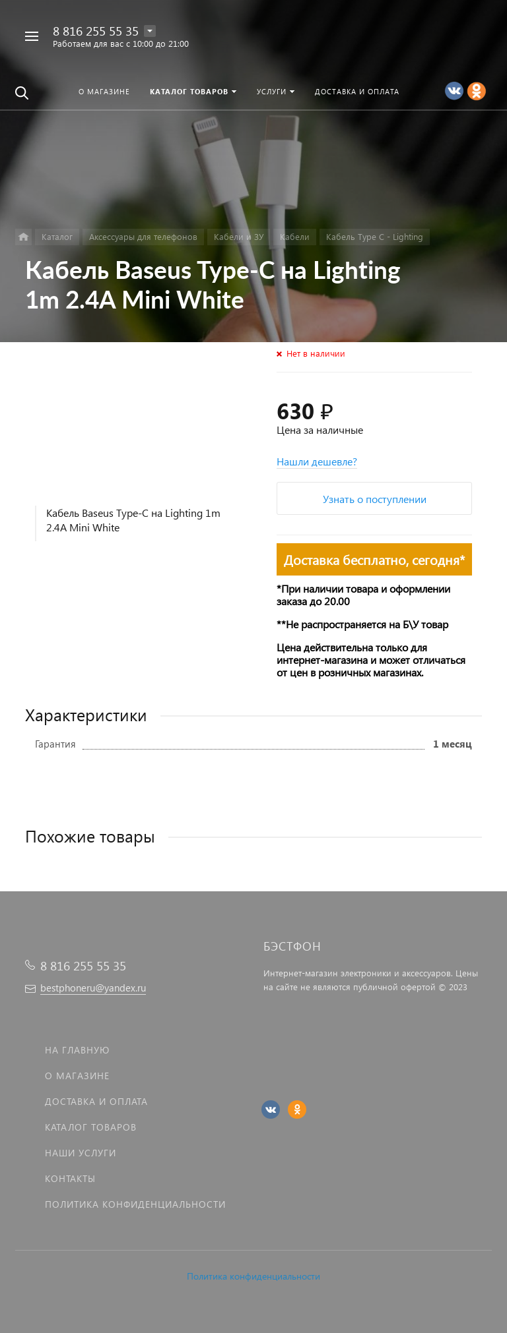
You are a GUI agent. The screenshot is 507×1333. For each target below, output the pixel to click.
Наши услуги (80, 1152)
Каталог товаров (91, 1127)
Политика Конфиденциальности (135, 1204)
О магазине (77, 1075)
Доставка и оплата (96, 1101)
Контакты (70, 1178)
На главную (77, 1050)
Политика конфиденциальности (253, 1276)
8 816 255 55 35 (96, 30)
